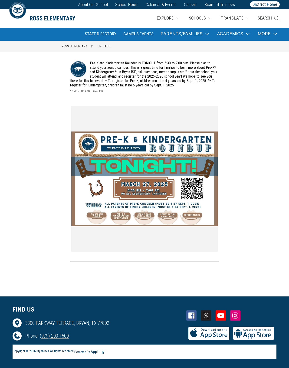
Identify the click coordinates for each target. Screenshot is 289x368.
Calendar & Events (161, 4)
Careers (190, 4)
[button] (269, 18)
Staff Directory (100, 33)
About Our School (93, 4)
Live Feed (104, 46)
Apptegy (98, 351)
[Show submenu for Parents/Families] (182, 34)
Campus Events (138, 33)
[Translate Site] (235, 18)
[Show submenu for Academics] (230, 34)
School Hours (126, 4)
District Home (265, 4)
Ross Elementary (74, 46)
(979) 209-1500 (54, 336)
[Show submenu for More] (264, 34)
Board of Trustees (220, 4)
